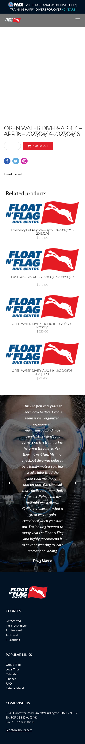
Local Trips (13, 669)
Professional (14, 630)
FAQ (9, 683)
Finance (11, 678)
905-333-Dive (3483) (25, 717)
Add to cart (40, 145)
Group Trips (13, 664)
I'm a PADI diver (16, 625)
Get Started (13, 621)
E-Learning (13, 639)
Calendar (12, 674)
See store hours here (19, 730)
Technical (12, 635)
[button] (9, 483)
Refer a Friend (15, 688)
